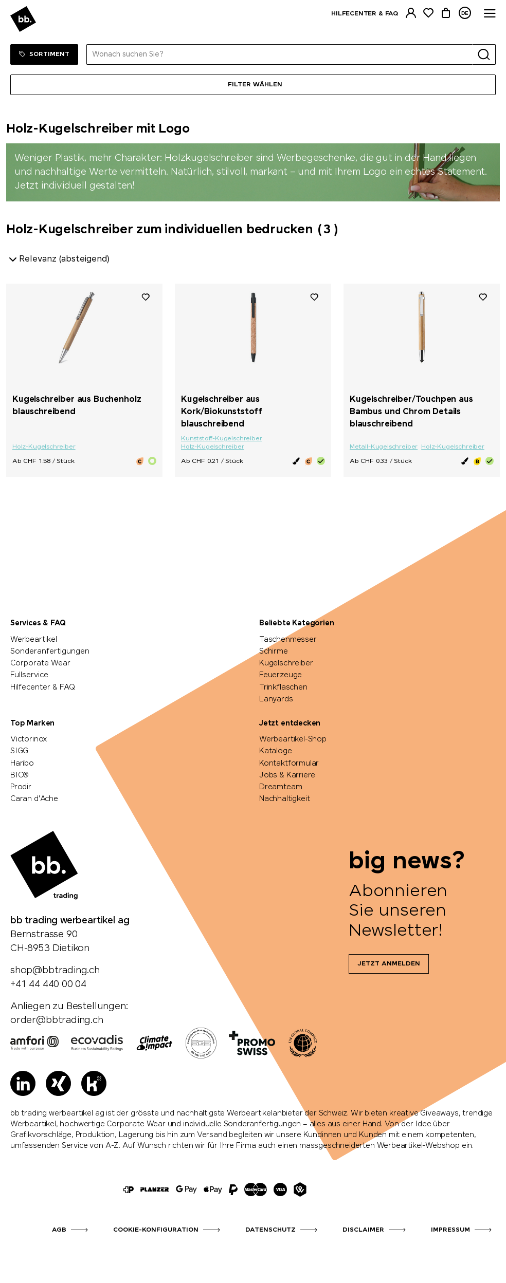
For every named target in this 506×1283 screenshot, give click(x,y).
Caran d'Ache (34, 799)
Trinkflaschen (283, 687)
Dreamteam (280, 787)
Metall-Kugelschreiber (384, 447)
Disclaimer (363, 1230)
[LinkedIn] (22, 1083)
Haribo (22, 763)
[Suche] (484, 54)
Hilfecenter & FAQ (364, 13)
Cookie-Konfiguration (155, 1230)
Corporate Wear (40, 663)
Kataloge (275, 751)
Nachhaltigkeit (284, 799)
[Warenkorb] (446, 13)
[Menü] (253, 85)
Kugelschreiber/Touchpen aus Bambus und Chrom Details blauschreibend (411, 412)
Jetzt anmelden (388, 964)
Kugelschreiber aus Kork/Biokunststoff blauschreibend (221, 412)
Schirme (273, 651)
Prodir (20, 787)
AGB (59, 1230)
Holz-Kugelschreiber (44, 447)
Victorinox (28, 739)
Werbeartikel (33, 640)
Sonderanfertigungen (49, 651)
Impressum (450, 1230)
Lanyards (276, 699)
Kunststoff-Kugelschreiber (221, 438)
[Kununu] (93, 1083)
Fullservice (29, 675)
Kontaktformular (289, 763)
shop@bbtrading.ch (55, 970)
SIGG (19, 751)
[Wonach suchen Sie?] (279, 54)
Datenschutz (270, 1230)
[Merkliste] (428, 13)
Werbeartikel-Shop (293, 739)
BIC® (19, 775)
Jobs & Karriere (287, 775)
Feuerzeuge (280, 675)
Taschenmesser (288, 640)
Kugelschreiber (286, 663)
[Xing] (58, 1083)
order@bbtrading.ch (56, 1020)
